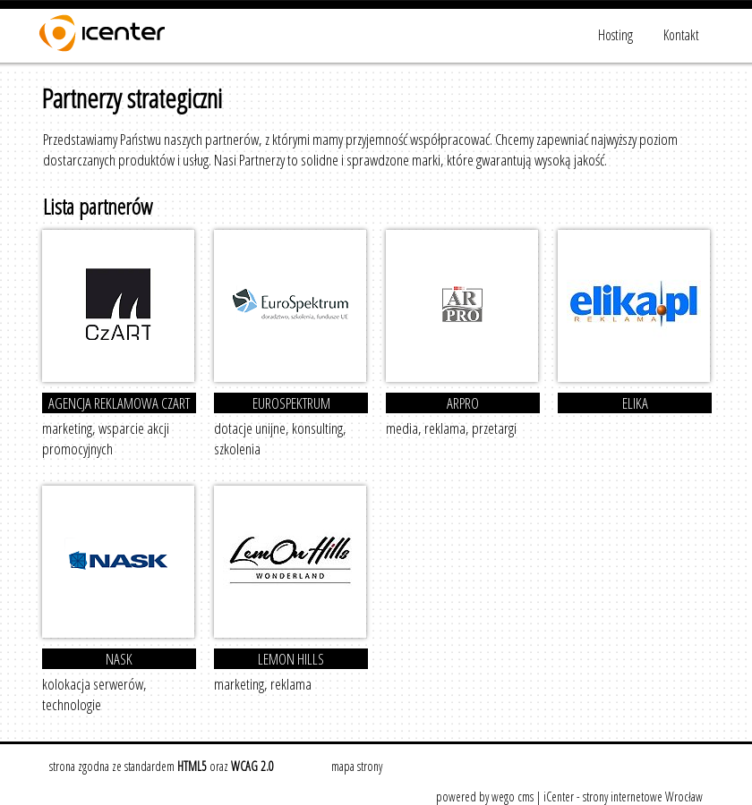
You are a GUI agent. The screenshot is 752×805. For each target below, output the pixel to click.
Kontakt (681, 35)
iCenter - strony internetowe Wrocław (623, 796)
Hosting (615, 35)
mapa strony (356, 766)
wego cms (512, 796)
